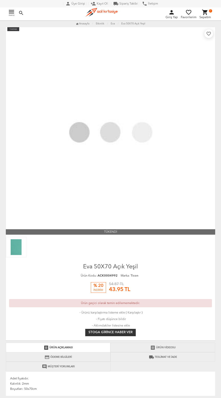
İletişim (150, 3)
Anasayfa (82, 23)
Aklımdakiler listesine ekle (110, 325)
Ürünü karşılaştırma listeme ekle (102, 312)
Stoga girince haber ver (110, 332)
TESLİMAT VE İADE (163, 357)
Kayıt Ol (99, 3)
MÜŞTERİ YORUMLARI (58, 366)
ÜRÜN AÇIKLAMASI (58, 347)
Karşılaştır (134, 312)
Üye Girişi (75, 3)
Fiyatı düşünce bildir (110, 319)
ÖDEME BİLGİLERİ (58, 357)
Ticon (134, 275)
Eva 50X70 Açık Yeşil (133, 23)
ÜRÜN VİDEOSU (163, 347)
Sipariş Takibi (125, 3)
